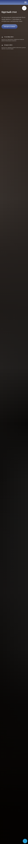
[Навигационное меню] (25, 2)
